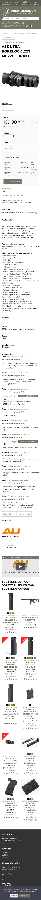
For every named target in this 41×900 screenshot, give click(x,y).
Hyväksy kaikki (24, 896)
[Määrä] (7, 135)
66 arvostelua (30, 213)
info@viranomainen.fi (10, 869)
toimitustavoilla (9, 255)
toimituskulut (11, 126)
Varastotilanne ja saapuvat (12, 196)
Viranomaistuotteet (17, 33)
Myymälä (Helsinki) (8, 163)
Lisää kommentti (24, 514)
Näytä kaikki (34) (9, 514)
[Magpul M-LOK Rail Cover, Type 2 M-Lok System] (30, 800)
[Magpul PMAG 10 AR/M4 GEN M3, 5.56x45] (30, 708)
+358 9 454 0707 (13, 867)
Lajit (5, 33)
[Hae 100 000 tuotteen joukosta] (20, 18)
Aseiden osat (32, 33)
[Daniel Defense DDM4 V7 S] (30, 614)
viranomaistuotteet (14, 23)
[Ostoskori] (26, 26)
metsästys (8, 26)
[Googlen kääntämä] (9, 396)
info (18, 26)
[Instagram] (8, 885)
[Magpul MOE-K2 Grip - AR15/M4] (11, 800)
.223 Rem (5, 320)
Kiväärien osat (8, 38)
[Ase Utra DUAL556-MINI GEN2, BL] (11, 659)
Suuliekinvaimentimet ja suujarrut (14, 42)
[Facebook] (4, 885)
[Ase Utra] (11, 538)
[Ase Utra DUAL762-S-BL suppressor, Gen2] (11, 708)
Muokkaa (14, 896)
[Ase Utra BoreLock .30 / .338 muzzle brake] (11, 754)
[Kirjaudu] (23, 25)
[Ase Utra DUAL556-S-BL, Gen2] (30, 659)
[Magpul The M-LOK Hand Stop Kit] (30, 754)
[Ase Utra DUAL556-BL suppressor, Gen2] (11, 614)
